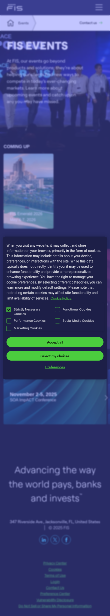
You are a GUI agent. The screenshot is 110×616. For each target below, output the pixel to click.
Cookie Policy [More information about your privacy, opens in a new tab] (61, 298)
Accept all (55, 342)
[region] (55, 308)
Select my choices (55, 356)
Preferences (55, 367)
